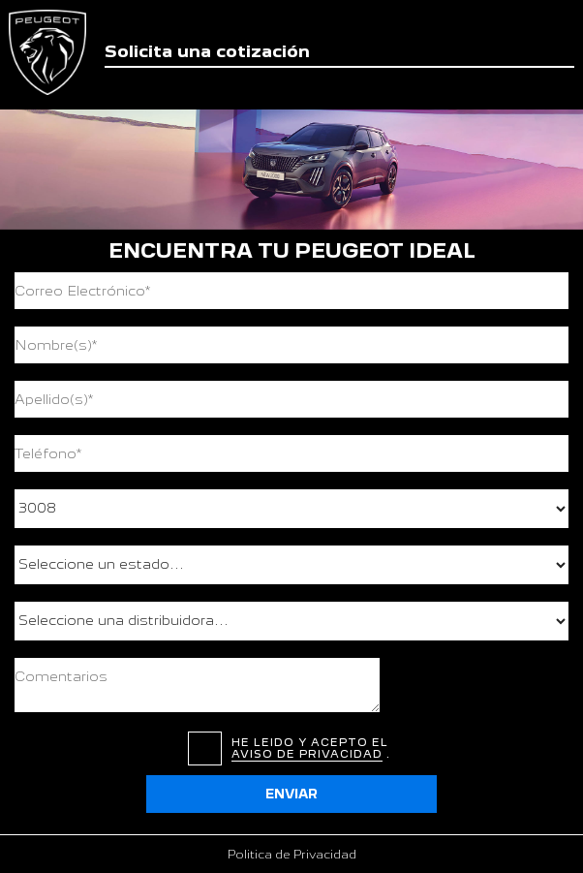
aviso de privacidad (307, 754)
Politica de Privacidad (292, 854)
